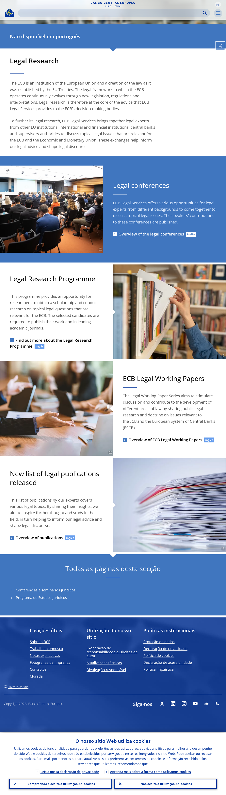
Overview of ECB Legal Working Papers (165, 439)
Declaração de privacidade (165, 648)
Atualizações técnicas (104, 662)
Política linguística (158, 669)
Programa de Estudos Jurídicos (41, 597)
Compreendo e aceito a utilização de (60, 783)
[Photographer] (100, 249)
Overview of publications (39, 537)
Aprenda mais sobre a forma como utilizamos (150, 771)
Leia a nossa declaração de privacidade (69, 771)
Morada (36, 676)
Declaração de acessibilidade (167, 662)
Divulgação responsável (106, 669)
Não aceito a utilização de (165, 783)
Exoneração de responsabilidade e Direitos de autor (112, 652)
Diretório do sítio (18, 687)
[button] (218, 4)
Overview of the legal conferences (151, 234)
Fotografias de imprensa (50, 662)
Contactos (38, 669)
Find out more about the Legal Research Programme (51, 343)
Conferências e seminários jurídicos (45, 590)
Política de (158, 655)
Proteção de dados (159, 641)
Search (205, 12)
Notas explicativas (45, 655)
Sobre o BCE (40, 641)
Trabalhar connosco (46, 648)
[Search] (111, 12)
